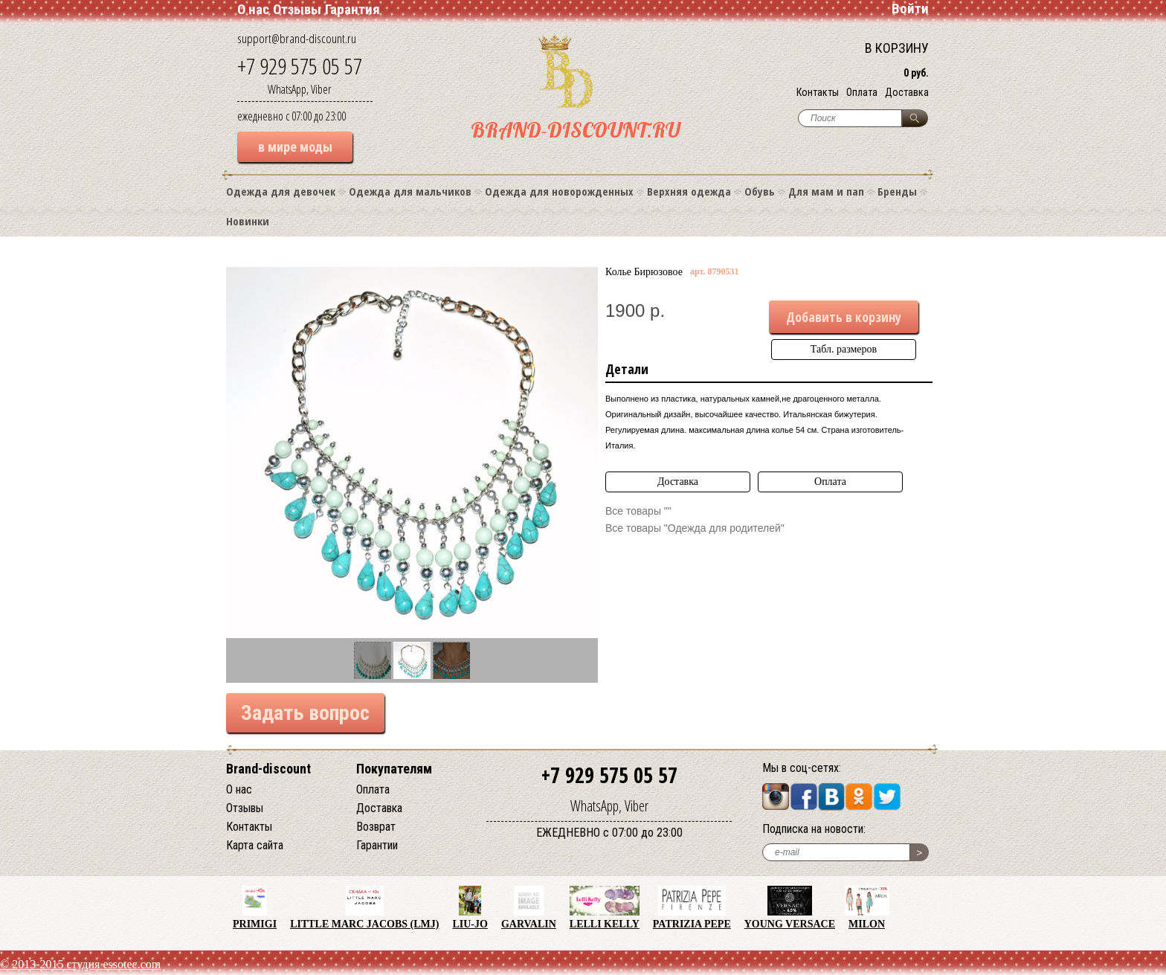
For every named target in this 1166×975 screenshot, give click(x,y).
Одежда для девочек (280, 191)
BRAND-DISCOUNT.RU (575, 130)
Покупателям (394, 768)
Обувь (759, 191)
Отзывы (297, 9)
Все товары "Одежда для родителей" (695, 528)
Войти (910, 8)
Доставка (907, 92)
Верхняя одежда (689, 191)
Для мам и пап (826, 191)
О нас (253, 9)
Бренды (897, 191)
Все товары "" (638, 511)
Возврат (376, 827)
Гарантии (377, 845)
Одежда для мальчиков (410, 191)
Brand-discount (268, 768)
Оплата (861, 92)
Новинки (247, 220)
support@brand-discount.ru (296, 38)
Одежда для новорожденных (559, 191)
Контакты (817, 92)
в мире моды (295, 147)
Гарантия (352, 9)
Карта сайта (254, 845)
